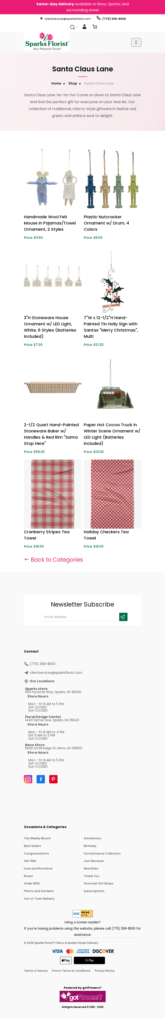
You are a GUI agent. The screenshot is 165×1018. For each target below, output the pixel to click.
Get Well (30, 860)
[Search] (72, 27)
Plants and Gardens (38, 890)
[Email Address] (82, 617)
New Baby (91, 868)
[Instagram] (28, 779)
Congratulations (36, 853)
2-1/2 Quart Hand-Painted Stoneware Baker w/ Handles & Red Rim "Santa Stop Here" (51, 434)
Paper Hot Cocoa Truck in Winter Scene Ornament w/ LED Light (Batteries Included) (112, 434)
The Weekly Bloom (37, 838)
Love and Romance (37, 868)
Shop (72, 83)
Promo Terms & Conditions (71, 969)
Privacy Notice (105, 969)
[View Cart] (94, 27)
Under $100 (31, 882)
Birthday (90, 846)
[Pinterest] (53, 779)
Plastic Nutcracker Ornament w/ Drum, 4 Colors (106, 223)
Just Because (93, 860)
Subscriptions (93, 890)
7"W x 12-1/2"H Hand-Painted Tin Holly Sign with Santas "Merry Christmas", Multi (111, 327)
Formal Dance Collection (101, 853)
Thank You (91, 875)
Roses (28, 875)
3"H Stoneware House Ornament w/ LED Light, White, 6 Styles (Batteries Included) (50, 327)
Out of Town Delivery (39, 897)
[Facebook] (41, 779)
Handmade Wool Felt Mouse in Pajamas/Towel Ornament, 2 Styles (50, 223)
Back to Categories (53, 559)
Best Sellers (32, 846)
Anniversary (92, 838)
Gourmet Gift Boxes (98, 882)
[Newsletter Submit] (123, 617)
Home (56, 83)
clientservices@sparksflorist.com (65, 19)
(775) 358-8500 (111, 19)
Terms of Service (36, 969)
